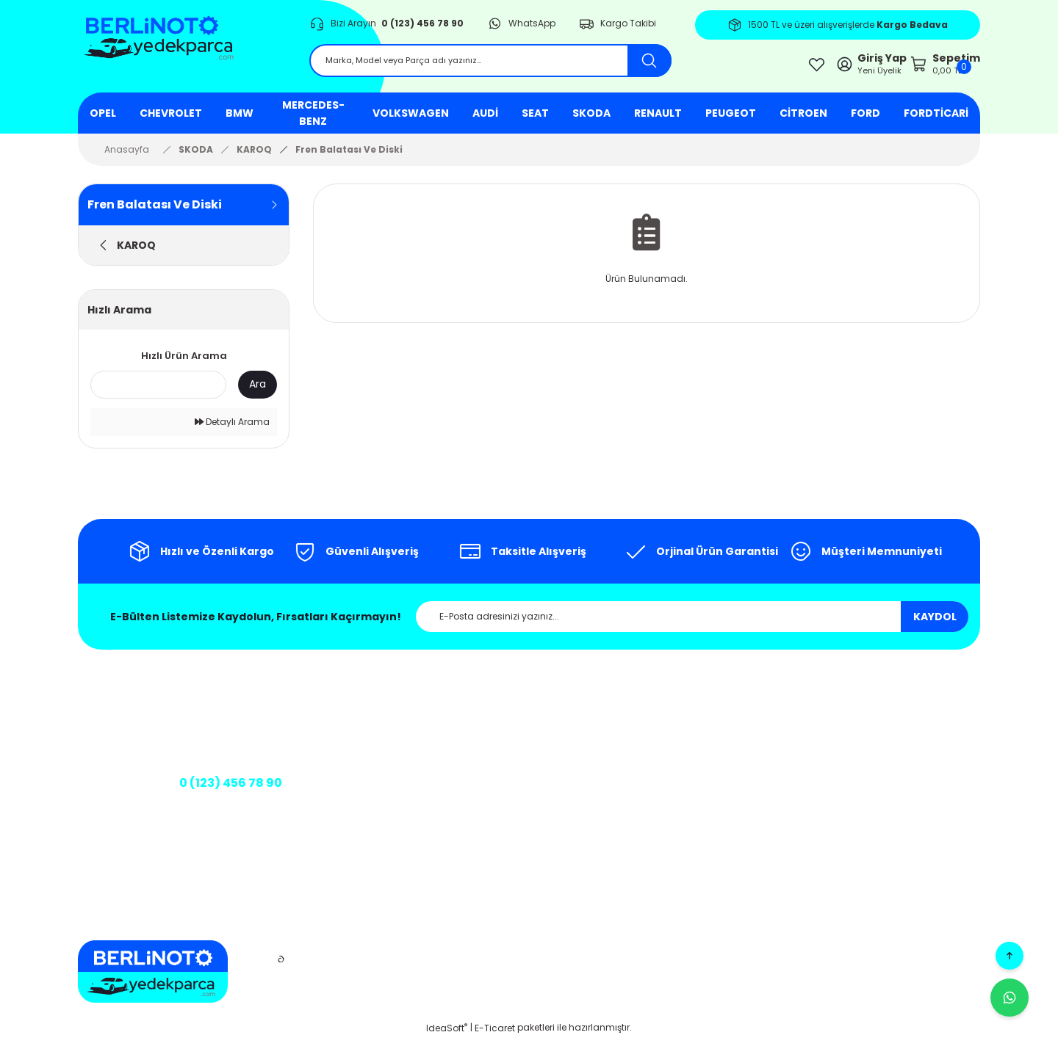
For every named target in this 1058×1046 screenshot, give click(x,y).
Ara (257, 392)
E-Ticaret (495, 1035)
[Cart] (925, 68)
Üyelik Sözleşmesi (627, 822)
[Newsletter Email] (692, 624)
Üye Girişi (860, 713)
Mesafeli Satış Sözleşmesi (619, 720)
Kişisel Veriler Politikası (637, 798)
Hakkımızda (408, 713)
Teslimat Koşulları (628, 845)
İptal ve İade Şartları (633, 775)
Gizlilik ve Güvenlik (629, 751)
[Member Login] (818, 68)
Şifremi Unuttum (876, 783)
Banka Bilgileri (398, 814)
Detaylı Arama (232, 430)
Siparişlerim (867, 760)
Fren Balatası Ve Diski (349, 157)
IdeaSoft (446, 1035)
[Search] (490, 67)
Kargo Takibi (410, 783)
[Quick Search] (158, 393)
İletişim (397, 736)
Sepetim (859, 736)
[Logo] (182, 51)
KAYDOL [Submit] (935, 624)
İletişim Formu (413, 760)
